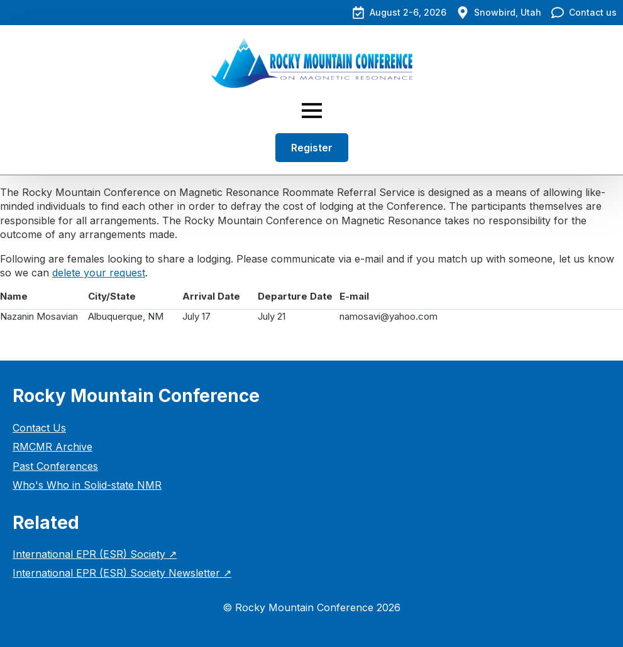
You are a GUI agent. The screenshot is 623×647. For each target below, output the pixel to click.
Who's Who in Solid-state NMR (87, 485)
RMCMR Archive (52, 446)
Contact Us (39, 427)
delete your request (98, 272)
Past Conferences (55, 466)
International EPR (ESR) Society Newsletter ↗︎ (122, 573)
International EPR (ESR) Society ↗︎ (95, 554)
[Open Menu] (312, 111)
